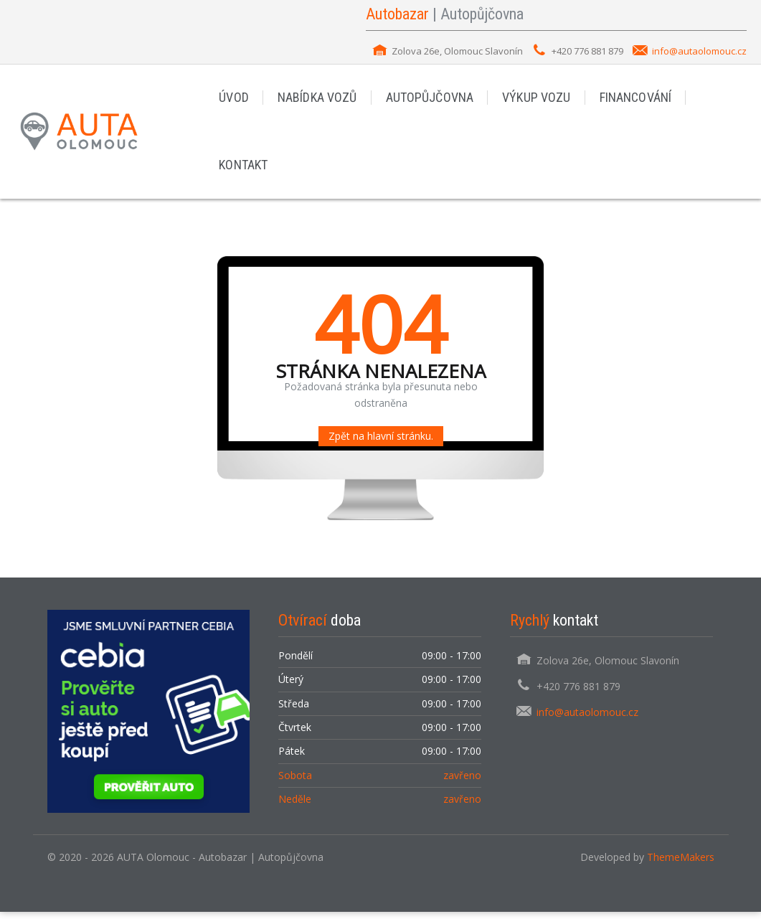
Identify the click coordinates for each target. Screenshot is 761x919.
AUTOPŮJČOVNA (427, 99)
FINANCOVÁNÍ (630, 99)
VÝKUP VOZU (533, 99)
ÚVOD (233, 99)
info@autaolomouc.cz (699, 50)
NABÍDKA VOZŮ (316, 99)
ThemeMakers (680, 864)
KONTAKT (243, 169)
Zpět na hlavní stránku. (380, 443)
